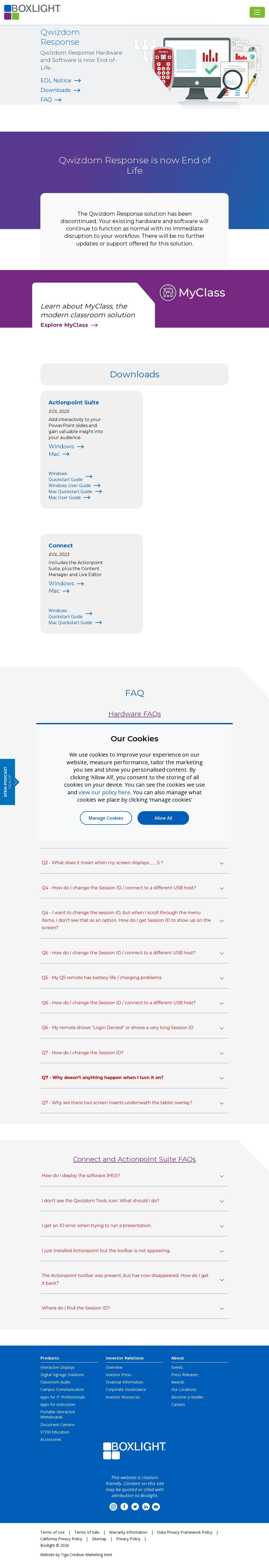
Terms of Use (52, 1532)
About (177, 1358)
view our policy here (104, 792)
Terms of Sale (86, 1532)
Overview (114, 1367)
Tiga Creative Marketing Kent (86, 1554)
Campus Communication (62, 1389)
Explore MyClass (64, 325)
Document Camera (57, 1424)
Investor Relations (125, 1358)
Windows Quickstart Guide (66, 476)
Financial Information (124, 1382)
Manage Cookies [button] (106, 818)
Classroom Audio (55, 1382)
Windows (61, 446)
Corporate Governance (126, 1389)
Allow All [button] (163, 818)
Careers (178, 1404)
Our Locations (183, 1389)
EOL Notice (55, 80)
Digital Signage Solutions (62, 1374)
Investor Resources (123, 1397)
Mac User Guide (65, 497)
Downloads (55, 90)
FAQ (46, 99)
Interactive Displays (57, 1367)
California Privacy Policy (61, 1538)
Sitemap (99, 1538)
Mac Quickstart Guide (70, 491)
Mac (54, 454)
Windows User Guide (70, 485)
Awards (177, 1382)
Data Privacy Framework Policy (184, 1532)
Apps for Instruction (57, 1404)
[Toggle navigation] (257, 12)
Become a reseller (187, 1397)
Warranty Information (128, 1532)
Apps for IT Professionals (62, 1397)
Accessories (50, 1439)
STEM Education (54, 1432)
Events (177, 1367)
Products (49, 1358)
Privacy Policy (128, 1538)
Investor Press (118, 1374)
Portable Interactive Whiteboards (57, 1414)
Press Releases (184, 1374)
